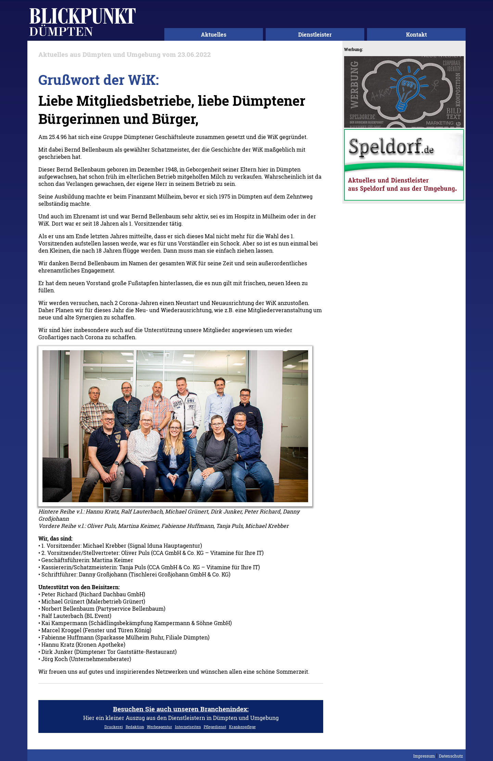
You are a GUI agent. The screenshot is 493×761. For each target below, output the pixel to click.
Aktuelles (213, 34)
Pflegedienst (215, 726)
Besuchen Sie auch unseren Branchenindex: (181, 709)
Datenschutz (451, 756)
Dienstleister (315, 34)
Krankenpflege (242, 726)
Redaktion (135, 726)
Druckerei (113, 726)
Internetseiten (188, 726)
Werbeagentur (159, 726)
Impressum (424, 756)
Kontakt (416, 34)
